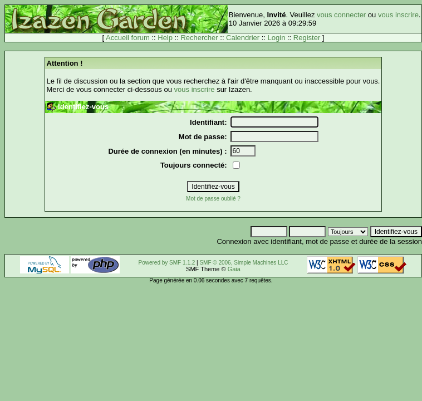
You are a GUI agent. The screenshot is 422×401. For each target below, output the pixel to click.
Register (306, 37)
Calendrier (242, 37)
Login (277, 37)
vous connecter (341, 15)
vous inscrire (398, 15)
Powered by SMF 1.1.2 (167, 263)
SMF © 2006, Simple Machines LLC (243, 263)
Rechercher (199, 37)
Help (165, 37)
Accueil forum (128, 37)
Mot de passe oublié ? (213, 198)
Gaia (234, 269)
